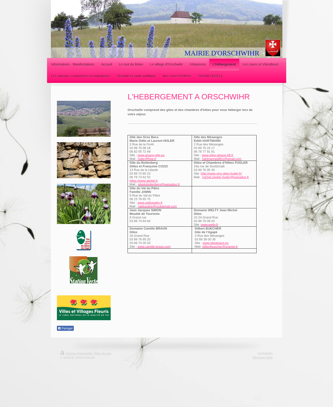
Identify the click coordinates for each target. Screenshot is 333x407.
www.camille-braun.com (154, 246)
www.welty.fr (209, 224)
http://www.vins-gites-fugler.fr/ (221, 173)
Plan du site (103, 353)
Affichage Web (262, 357)
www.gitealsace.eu (216, 243)
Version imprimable (77, 353)
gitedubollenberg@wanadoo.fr (159, 184)
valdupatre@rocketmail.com (157, 206)
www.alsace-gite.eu (151, 155)
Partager (65, 328)
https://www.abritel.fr (143, 181)
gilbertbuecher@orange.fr (220, 246)
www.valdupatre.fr (150, 202)
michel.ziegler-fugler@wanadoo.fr (225, 177)
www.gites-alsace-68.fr (217, 155)
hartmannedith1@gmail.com (221, 159)
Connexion (265, 353)
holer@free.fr (147, 159)
